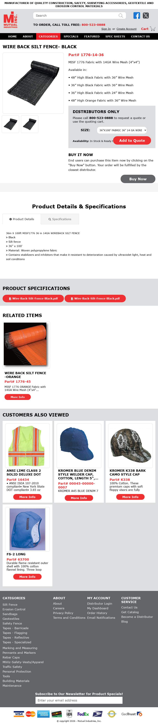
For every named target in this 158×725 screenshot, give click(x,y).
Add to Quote (132, 140)
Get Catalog (130, 612)
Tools (6, 676)
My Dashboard (97, 608)
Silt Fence (10, 604)
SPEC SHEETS (115, 36)
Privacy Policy (63, 613)
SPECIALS (71, 36)
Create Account (127, 28)
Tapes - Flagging (15, 633)
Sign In (106, 28)
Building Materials (16, 681)
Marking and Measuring (20, 648)
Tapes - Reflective (16, 637)
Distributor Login (99, 603)
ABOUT (28, 36)
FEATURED (92, 36)
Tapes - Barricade (16, 628)
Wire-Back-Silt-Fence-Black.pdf (35, 298)
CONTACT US (140, 36)
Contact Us (129, 607)
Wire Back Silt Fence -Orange (25, 375)
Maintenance (12, 685)
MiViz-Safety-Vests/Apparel (23, 662)
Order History (97, 613)
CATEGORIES (48, 36)
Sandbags (10, 614)
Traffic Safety (12, 667)
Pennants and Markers (19, 652)
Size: (85, 130)
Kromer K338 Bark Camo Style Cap (128, 472)
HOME (12, 36)
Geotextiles (11, 618)
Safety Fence (12, 623)
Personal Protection (17, 671)
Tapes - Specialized (17, 642)
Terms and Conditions (69, 617)
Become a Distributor (137, 617)
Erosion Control (14, 609)
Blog (124, 621)
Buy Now (138, 179)
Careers (58, 608)
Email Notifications (101, 617)
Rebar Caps (11, 657)
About (57, 603)
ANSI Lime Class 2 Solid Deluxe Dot (24, 472)
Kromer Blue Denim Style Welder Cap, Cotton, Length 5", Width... (77, 474)
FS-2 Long (16, 554)
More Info (18, 397)
